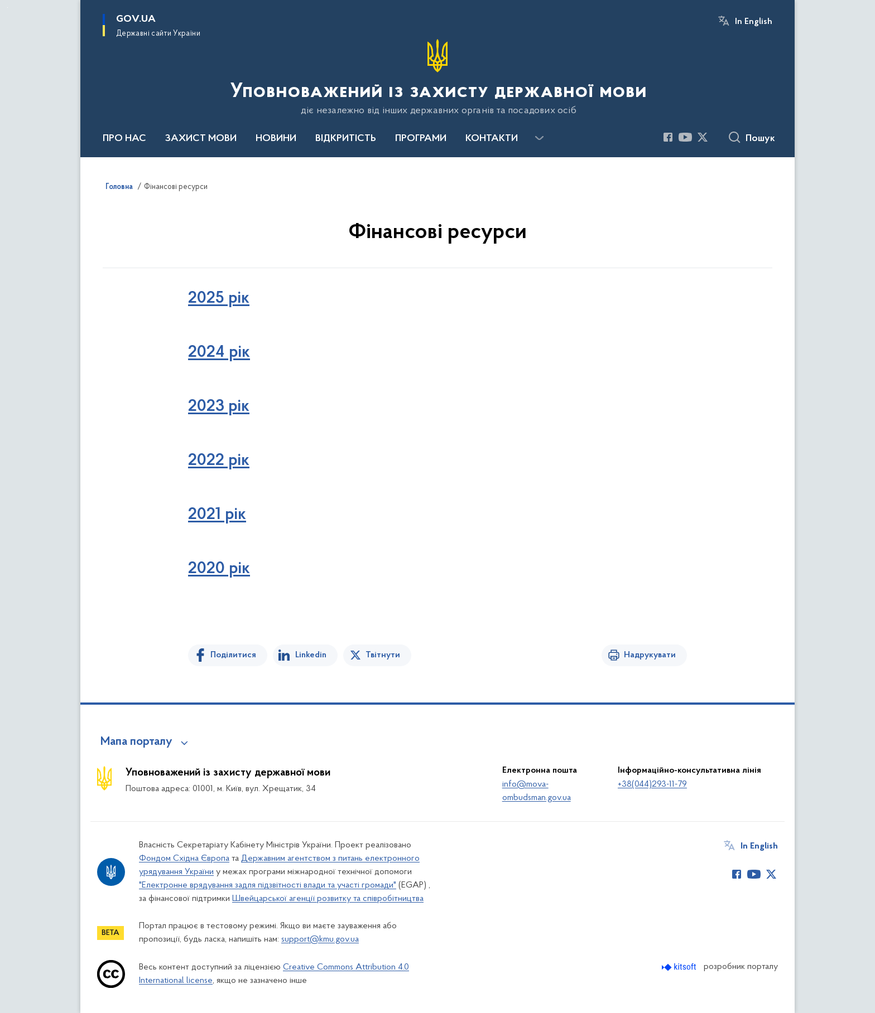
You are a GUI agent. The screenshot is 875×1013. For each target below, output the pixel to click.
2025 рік (218, 298)
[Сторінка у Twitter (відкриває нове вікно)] (702, 137)
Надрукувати (650, 655)
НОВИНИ (276, 139)
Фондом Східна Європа (184, 858)
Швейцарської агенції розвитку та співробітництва (328, 898)
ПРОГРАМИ (420, 139)
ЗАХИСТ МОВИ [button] (201, 139)
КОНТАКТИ (491, 139)
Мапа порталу (136, 742)
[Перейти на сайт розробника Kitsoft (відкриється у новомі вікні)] (680, 967)
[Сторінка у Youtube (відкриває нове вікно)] (685, 137)
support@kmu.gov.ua (320, 939)
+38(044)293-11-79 (652, 784)
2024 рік (219, 353)
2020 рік (219, 569)
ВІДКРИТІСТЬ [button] (345, 139)
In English (753, 21)
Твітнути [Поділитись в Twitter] (383, 655)
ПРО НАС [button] (124, 139)
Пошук (760, 139)
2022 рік (218, 461)
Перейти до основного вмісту (7, 7)
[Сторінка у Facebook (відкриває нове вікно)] (668, 137)
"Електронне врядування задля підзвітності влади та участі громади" (267, 885)
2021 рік (217, 515)
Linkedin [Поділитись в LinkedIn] (310, 655)
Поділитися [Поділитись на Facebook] (233, 655)
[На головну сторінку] (437, 77)
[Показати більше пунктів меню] (539, 138)
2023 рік (218, 407)
